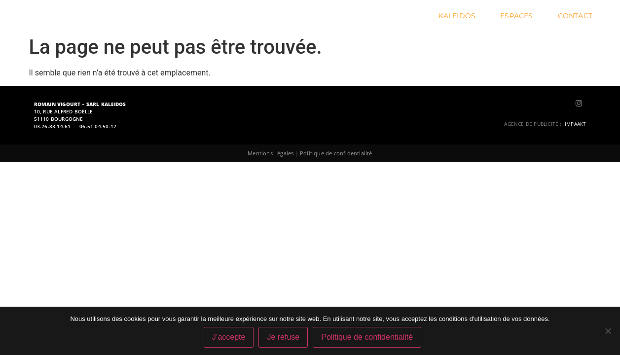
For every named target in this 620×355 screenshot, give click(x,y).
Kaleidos (459, 16)
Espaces (519, 16)
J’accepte (229, 337)
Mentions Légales (270, 153)
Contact (575, 15)
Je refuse (283, 337)
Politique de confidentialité (336, 153)
